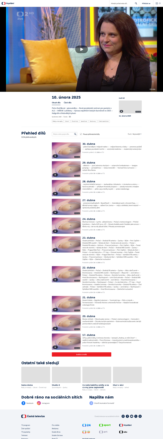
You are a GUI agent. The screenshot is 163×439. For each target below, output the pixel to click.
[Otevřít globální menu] (158, 3)
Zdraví (66, 121)
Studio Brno (56, 431)
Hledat (135, 4)
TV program (25, 424)
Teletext (24, 435)
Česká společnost (103, 121)
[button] (81, 49)
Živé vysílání (25, 428)
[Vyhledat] (75, 133)
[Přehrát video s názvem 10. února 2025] (81, 49)
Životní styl (74, 121)
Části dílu (67, 102)
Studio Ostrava (57, 435)
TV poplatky (25, 431)
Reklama (55, 428)
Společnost (83, 121)
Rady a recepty (57, 121)
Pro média (55, 424)
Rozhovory (92, 121)
